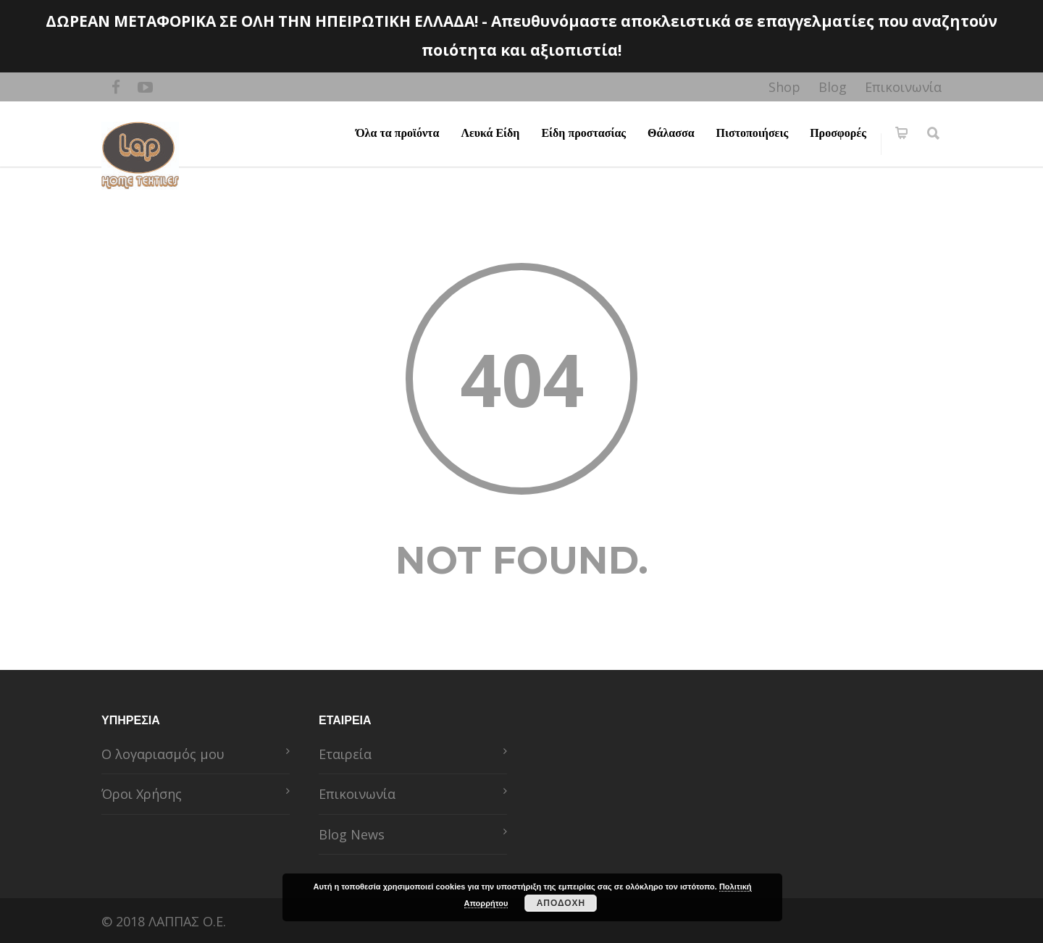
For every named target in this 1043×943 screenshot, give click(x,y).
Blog (832, 86)
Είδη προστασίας (583, 133)
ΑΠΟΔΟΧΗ (561, 903)
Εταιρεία (345, 754)
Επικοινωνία (903, 86)
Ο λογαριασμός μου (163, 754)
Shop (784, 86)
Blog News (352, 834)
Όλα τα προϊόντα (397, 133)
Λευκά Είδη (490, 133)
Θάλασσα (671, 133)
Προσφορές (838, 133)
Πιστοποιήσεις (752, 133)
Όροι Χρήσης (141, 793)
